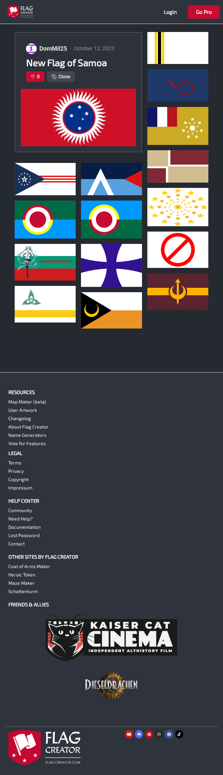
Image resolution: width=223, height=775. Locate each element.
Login (170, 12)
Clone (61, 76)
